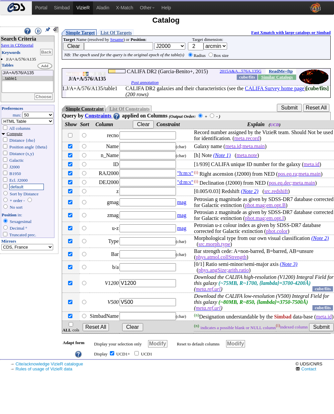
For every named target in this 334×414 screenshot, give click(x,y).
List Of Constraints (129, 108)
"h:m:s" (185, 173)
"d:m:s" (185, 182)
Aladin (102, 7)
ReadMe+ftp (281, 71)
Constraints (103, 115)
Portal (41, 7)
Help (166, 7)
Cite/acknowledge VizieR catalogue (49, 363)
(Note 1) (222, 155)
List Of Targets (116, 32)
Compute (15, 133)
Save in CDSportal (17, 45)
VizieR (83, 7)
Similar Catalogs (277, 77)
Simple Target (80, 32)
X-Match (124, 7)
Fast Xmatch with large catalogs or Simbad (291, 32)
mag (182, 202)
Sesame (117, 39)
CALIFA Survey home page (274, 88)
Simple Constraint (85, 108)
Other (147, 7)
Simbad (62, 7)
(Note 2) (250, 191)
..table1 (27, 79)
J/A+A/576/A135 (27, 73)
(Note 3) (288, 264)
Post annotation (145, 82)
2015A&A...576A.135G (241, 71)
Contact (305, 368)
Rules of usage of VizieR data (44, 368)
